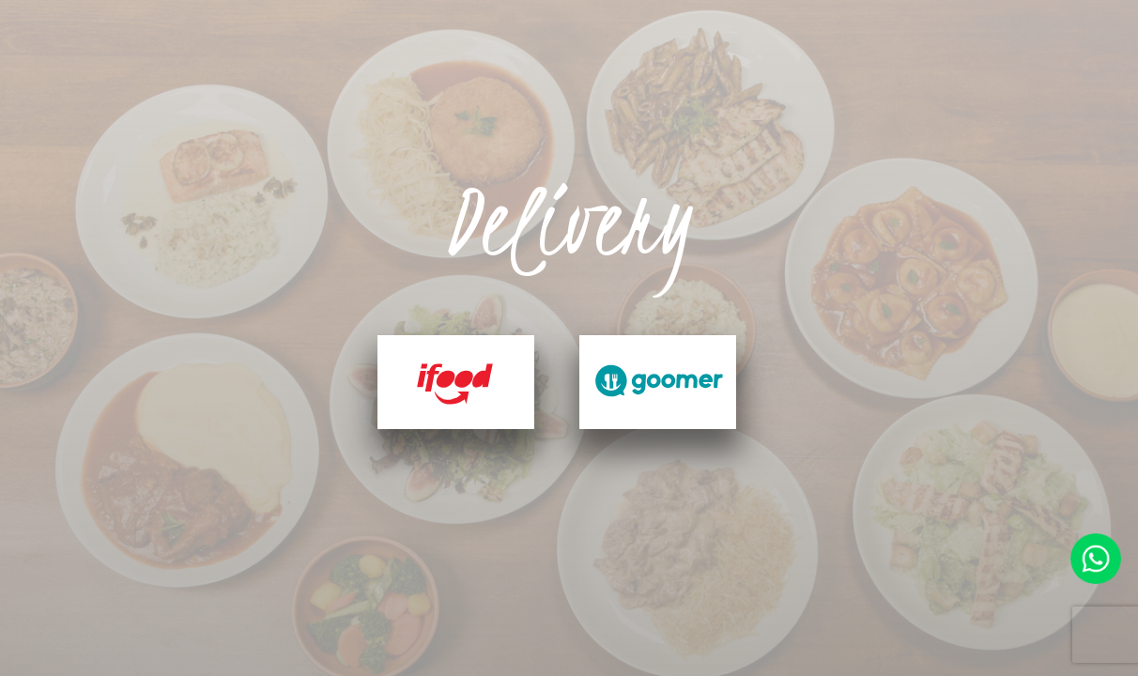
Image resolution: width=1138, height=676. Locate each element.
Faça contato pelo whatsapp (1096, 559)
